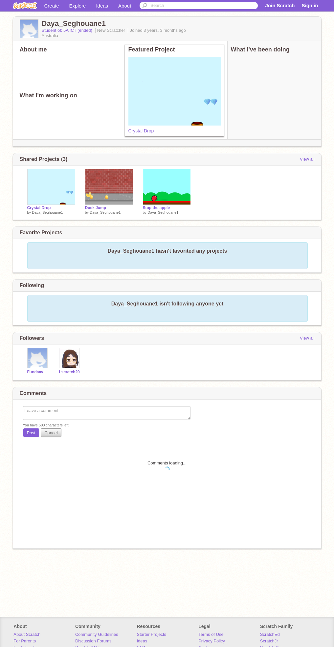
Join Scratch (280, 5)
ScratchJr (269, 640)
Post (31, 432)
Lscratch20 (69, 372)
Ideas (102, 6)
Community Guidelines (96, 634)
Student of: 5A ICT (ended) (68, 30)
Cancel (50, 432)
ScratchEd (270, 634)
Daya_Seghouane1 (47, 212)
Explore (77, 6)
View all (307, 159)
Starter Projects (152, 634)
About (124, 6)
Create (51, 6)
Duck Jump (95, 208)
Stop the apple (156, 208)
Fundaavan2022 (38, 372)
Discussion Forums (93, 640)
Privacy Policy (211, 640)
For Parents (24, 640)
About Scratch (26, 634)
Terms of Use (211, 634)
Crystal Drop (141, 130)
